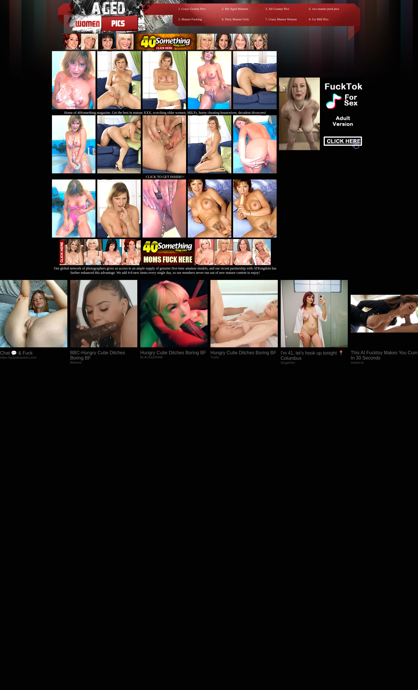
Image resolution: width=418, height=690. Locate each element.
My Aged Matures (236, 8)
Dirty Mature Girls (237, 19)
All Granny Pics (279, 8)
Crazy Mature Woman (283, 19)
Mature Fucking (191, 19)
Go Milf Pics (320, 19)
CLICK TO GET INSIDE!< (165, 177)
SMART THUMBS (219, 637)
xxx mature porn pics (325, 8)
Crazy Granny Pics (193, 8)
